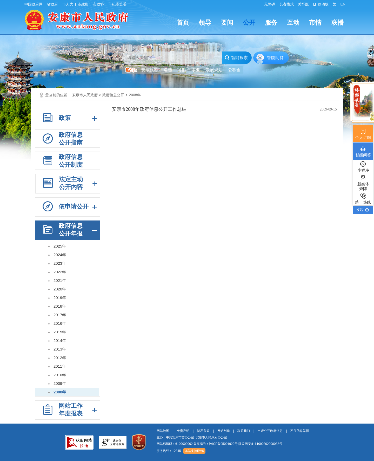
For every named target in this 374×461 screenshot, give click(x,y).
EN (342, 4)
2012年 (60, 357)
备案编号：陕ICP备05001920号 (215, 444)
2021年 (60, 280)
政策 (65, 117)
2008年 (135, 95)
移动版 (321, 4)
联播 (337, 22)
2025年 (60, 246)
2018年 (60, 306)
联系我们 (243, 431)
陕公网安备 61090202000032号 (260, 444)
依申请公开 (74, 206)
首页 (183, 22)
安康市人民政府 (85, 95)
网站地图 (163, 431)
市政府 (83, 4)
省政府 (52, 4)
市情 (315, 22)
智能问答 (275, 57)
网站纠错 (223, 431)
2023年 (60, 263)
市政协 (98, 4)
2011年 (60, 366)
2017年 (60, 315)
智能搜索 (236, 57)
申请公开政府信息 (270, 431)
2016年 (60, 323)
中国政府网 (33, 4)
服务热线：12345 (169, 451)
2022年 (60, 272)
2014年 (60, 340)
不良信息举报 (299, 431)
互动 (293, 22)
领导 (205, 22)
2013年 (60, 349)
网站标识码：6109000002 (219, 444)
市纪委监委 (117, 4)
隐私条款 (203, 431)
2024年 (60, 254)
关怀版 (303, 4)
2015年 (60, 332)
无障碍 (269, 4)
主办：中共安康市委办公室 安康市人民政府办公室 (192, 437)
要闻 (227, 22)
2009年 (60, 383)
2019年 (60, 297)
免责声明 (183, 431)
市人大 (67, 4)
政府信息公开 (113, 95)
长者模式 (286, 4)
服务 (271, 22)
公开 (249, 22)
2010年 (60, 375)
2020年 (60, 289)
